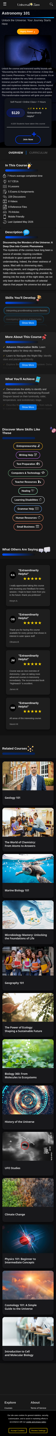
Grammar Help (28, 508)
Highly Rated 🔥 (28, 31)
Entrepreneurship (28, 445)
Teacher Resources (28, 481)
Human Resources (28, 517)
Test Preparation (28, 463)
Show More (28, 323)
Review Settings (38, 1430)
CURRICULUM (38, 152)
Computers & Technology (28, 472)
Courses (8, 1408)
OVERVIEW (16, 152)
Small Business (28, 526)
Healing (28, 490)
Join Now (28, 139)
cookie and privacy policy (36, 1422)
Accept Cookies (18, 1430)
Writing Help (28, 454)
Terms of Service (38, 1408)
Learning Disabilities (28, 499)
